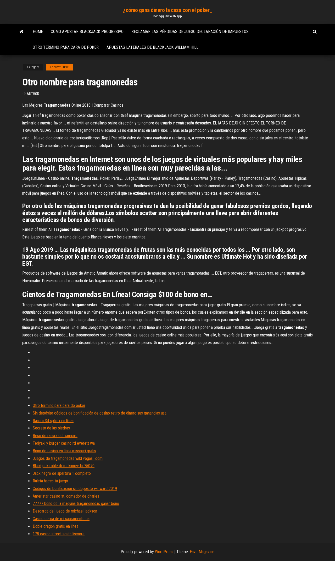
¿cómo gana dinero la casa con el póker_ (167, 10)
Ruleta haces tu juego (50, 480)
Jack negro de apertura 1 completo (62, 473)
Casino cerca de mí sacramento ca (61, 518)
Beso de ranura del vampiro (55, 435)
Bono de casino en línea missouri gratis (64, 450)
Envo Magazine (202, 551)
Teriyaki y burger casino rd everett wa (64, 443)
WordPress (164, 551)
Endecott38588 (59, 67)
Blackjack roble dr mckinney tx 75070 (63, 465)
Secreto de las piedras (51, 428)
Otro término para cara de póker (66, 47)
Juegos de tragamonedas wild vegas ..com (68, 458)
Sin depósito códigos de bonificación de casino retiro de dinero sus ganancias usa (99, 413)
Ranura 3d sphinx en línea (53, 420)
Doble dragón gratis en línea (55, 526)
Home (38, 31)
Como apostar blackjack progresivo (87, 31)
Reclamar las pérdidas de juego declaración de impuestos (190, 31)
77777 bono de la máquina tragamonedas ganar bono (76, 503)
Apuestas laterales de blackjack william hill (152, 47)
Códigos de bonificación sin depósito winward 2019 (75, 488)
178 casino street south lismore (59, 533)
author (33, 94)
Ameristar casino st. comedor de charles (66, 496)
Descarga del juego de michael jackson (65, 511)
